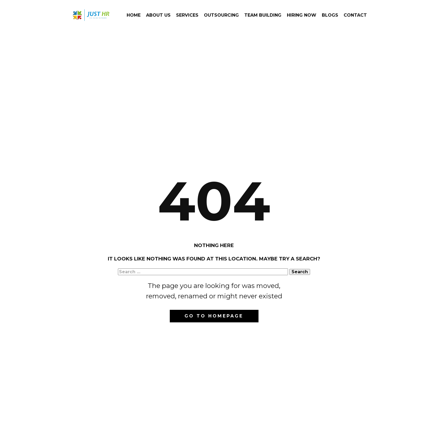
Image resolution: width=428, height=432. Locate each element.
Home (134, 15)
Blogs (330, 15)
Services (187, 15)
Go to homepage (214, 316)
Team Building (262, 15)
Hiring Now (301, 15)
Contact (355, 15)
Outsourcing (221, 15)
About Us (158, 15)
